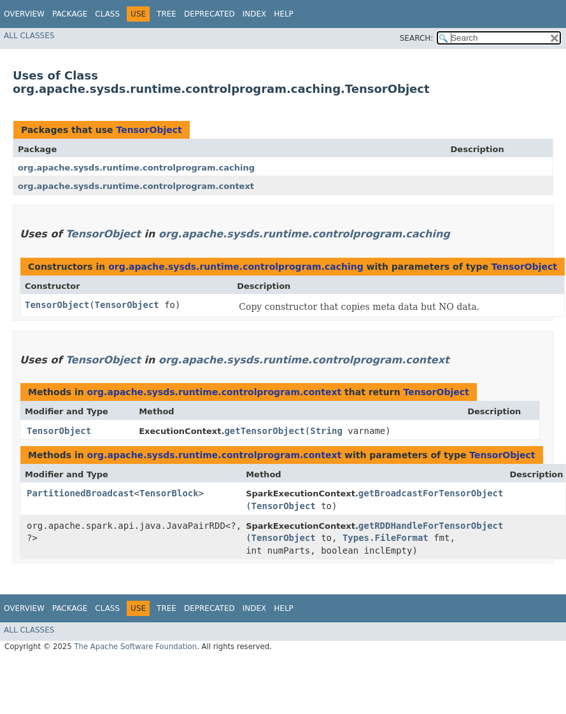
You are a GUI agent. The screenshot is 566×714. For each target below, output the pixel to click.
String (326, 431)
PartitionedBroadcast (80, 493)
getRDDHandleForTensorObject (431, 526)
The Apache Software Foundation (135, 646)
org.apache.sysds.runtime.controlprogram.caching (136, 167)
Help (284, 14)
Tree (166, 14)
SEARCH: (417, 38)
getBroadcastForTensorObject (431, 493)
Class (107, 14)
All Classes (29, 35)
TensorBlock (169, 493)
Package (69, 14)
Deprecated (209, 14)
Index (255, 14)
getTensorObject (264, 431)
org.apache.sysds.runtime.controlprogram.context (136, 186)
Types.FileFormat (385, 538)
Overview (24, 14)
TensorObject (148, 130)
